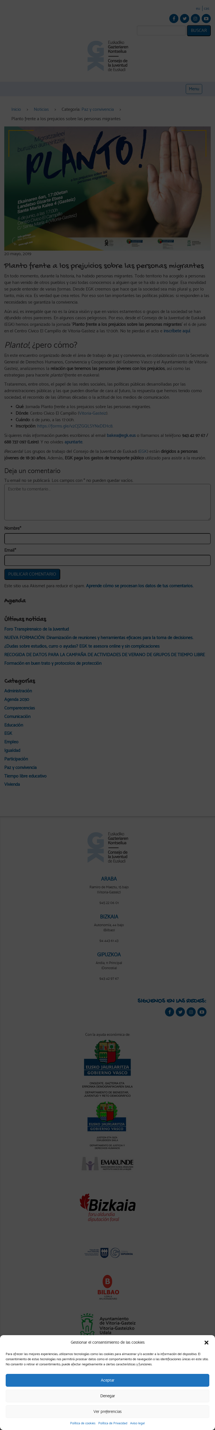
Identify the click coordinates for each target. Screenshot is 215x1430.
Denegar (107, 1395)
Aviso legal (137, 1423)
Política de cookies (82, 1423)
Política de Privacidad (112, 1423)
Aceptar (107, 1380)
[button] (206, 1342)
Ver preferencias (107, 1411)
